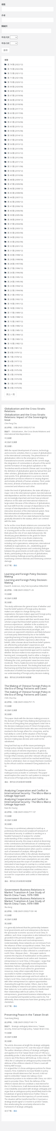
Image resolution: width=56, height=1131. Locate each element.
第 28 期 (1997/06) (13, 263)
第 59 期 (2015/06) (13, 130)
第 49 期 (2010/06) (13, 175)
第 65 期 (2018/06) (13, 104)
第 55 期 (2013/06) (13, 148)
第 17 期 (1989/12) (13, 312)
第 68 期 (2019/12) (13, 91)
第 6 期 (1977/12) (13, 361)
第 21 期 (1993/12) (13, 294)
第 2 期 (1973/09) (13, 379)
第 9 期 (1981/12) (13, 348)
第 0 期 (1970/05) (13, 387)
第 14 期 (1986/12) (13, 325)
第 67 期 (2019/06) (13, 95)
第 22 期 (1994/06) (13, 290)
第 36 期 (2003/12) (13, 228)
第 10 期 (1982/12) (13, 343)
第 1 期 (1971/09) (13, 383)
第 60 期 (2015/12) (13, 126)
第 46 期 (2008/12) (13, 188)
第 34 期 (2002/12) (13, 237)
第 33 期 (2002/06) (13, 241)
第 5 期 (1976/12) (13, 365)
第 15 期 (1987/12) (13, 321)
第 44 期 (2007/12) (13, 197)
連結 (15, 565)
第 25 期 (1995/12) (13, 277)
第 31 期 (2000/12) (13, 250)
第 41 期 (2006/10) (13, 206)
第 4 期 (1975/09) (13, 370)
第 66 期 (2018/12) (13, 100)
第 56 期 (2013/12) (13, 144)
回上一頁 (10, 394)
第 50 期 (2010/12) (13, 170)
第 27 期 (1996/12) (13, 268)
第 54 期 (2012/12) (13, 153)
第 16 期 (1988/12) (13, 317)
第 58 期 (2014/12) (13, 135)
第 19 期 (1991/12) (13, 303)
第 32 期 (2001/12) (13, 246)
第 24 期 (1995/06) (13, 281)
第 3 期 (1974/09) (13, 374)
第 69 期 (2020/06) (13, 86)
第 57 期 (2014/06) (13, 139)
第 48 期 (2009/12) (13, 179)
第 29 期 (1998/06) (13, 259)
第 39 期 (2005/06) (13, 215)
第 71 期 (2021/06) (13, 77)
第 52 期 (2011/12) (13, 162)
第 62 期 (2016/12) (13, 117)
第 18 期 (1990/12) (13, 308)
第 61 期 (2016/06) (13, 122)
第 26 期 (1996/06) (13, 272)
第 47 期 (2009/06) (13, 184)
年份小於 (5, 43)
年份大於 (5, 37)
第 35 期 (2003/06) (13, 232)
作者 (3, 15)
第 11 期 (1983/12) (13, 339)
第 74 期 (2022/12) (13, 64)
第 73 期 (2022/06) (13, 69)
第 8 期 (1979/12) (13, 352)
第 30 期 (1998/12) (13, 255)
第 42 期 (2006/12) (13, 201)
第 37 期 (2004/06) (13, 224)
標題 (3, 4)
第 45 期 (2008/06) (13, 193)
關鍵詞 (4, 26)
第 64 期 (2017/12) (13, 108)
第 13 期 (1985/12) (13, 330)
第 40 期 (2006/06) (13, 210)
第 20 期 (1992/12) (13, 299)
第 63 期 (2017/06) (13, 113)
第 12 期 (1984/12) (13, 334)
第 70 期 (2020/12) (13, 82)
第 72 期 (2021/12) (13, 73)
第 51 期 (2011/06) (13, 166)
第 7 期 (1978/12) (13, 356)
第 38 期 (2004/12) (13, 219)
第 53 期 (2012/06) (13, 157)
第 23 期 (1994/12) (13, 286)
